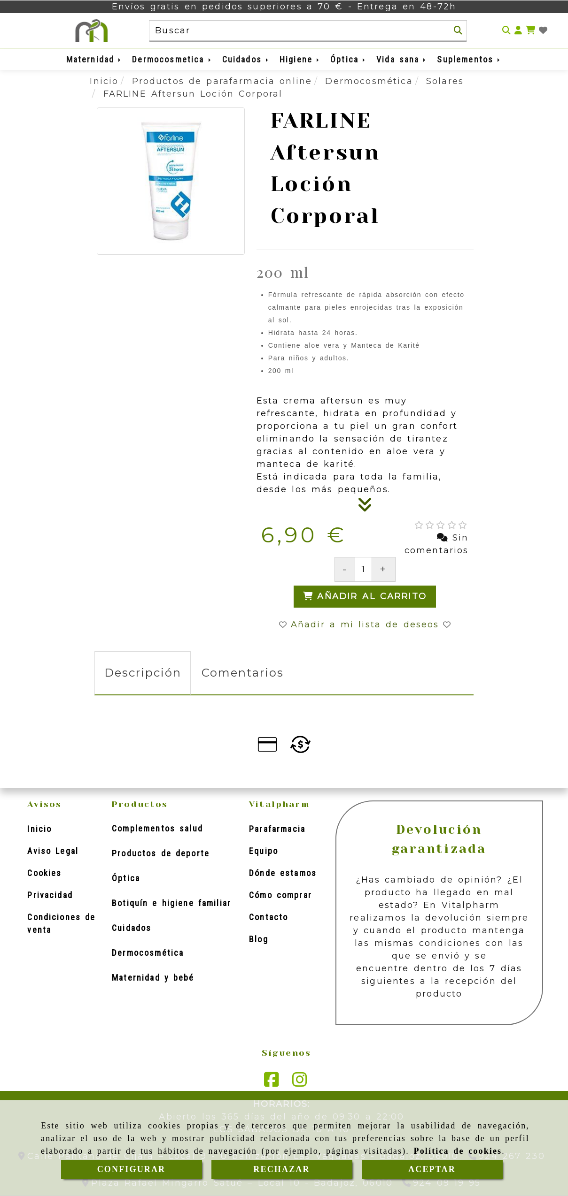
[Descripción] (365, 508)
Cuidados (246, 59)
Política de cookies (458, 1151)
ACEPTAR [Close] (432, 1169)
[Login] (543, 31)
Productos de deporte (161, 853)
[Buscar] (458, 30)
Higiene (300, 59)
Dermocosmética (148, 953)
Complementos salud (157, 828)
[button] (518, 31)
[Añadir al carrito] (365, 597)
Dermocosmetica (172, 59)
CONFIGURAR (131, 1169)
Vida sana (401, 59)
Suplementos (469, 59)
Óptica (348, 59)
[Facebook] (271, 1082)
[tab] (142, 673)
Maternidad (94, 59)
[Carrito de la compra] (530, 31)
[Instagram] (300, 1082)
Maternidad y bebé (153, 978)
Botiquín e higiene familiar (171, 903)
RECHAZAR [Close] (281, 1169)
